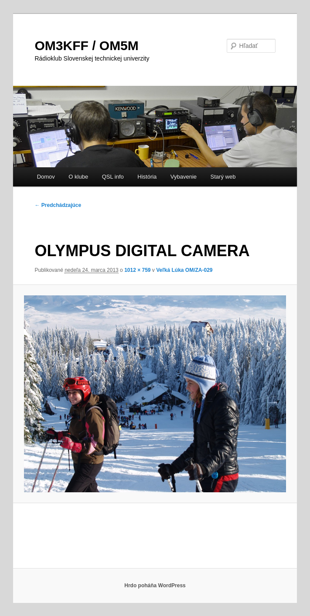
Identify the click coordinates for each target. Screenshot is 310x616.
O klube (78, 176)
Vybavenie (183, 176)
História (147, 176)
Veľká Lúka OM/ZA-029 (184, 270)
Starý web (223, 176)
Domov (46, 176)
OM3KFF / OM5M (86, 45)
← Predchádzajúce (57, 205)
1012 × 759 (137, 270)
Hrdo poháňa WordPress (154, 585)
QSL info (113, 176)
